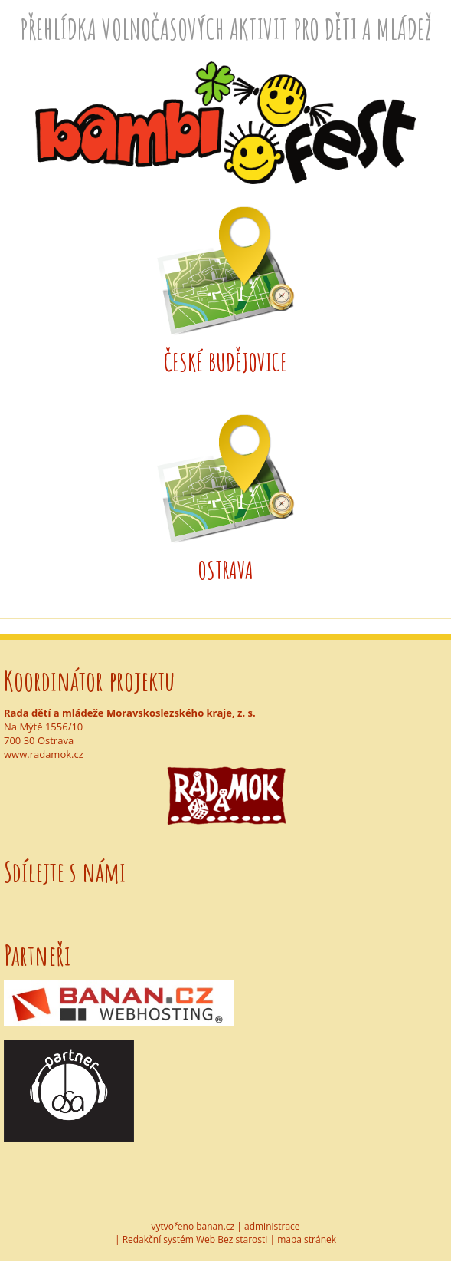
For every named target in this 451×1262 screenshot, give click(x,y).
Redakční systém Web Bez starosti (195, 1239)
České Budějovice (225, 361)
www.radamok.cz (43, 754)
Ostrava (225, 569)
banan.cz (215, 1226)
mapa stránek (306, 1239)
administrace (272, 1226)
